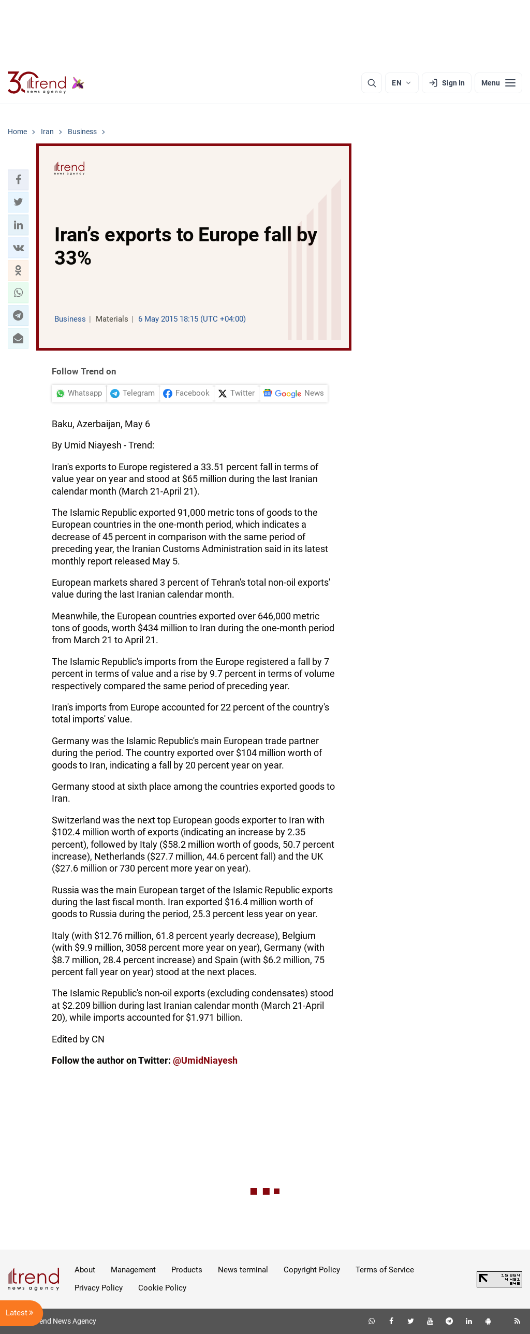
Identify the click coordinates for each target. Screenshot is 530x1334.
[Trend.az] (46, 82)
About (85, 1269)
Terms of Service (385, 1269)
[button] (18, 179)
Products (186, 1269)
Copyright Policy (312, 1269)
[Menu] (498, 82)
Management (133, 1269)
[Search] (371, 82)
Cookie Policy (162, 1288)
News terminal (243, 1269)
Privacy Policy (99, 1288)
